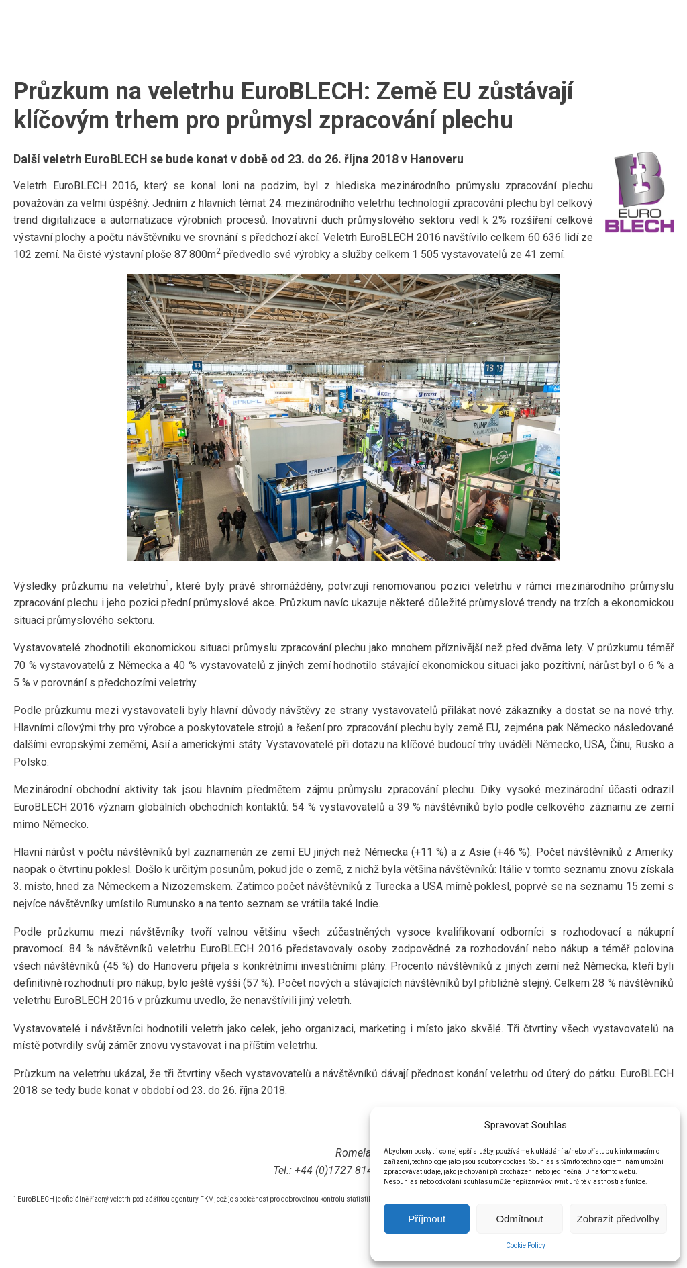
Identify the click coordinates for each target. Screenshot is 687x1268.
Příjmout (426, 1218)
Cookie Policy (525, 1245)
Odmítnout (519, 1218)
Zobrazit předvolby (618, 1218)
